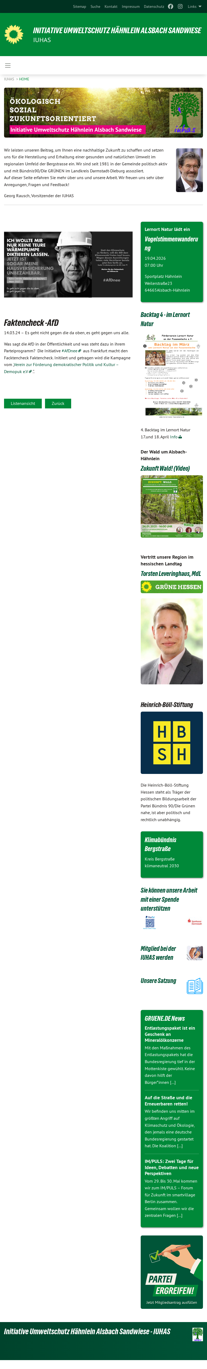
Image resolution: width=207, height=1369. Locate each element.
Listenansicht (23, 403)
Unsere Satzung (159, 989)
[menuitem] (79, 6)
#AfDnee (69, 350)
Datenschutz (154, 6)
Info (174, 436)
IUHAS (9, 79)
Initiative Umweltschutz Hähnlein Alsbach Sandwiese (103, 30)
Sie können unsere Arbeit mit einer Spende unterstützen (170, 908)
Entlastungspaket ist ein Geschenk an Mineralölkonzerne (170, 1043)
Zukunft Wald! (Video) (166, 468)
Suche (95, 6)
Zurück (58, 403)
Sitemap (79, 6)
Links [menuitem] (192, 6)
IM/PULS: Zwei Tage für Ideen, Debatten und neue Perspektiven (172, 1176)
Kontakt (111, 6)
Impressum (131, 6)
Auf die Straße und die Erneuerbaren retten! (168, 1110)
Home (24, 79)
